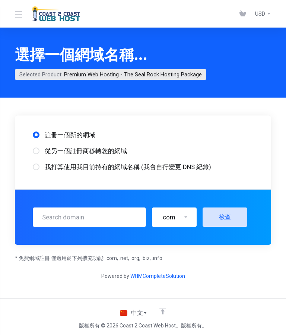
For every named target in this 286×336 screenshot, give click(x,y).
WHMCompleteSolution (157, 276)
